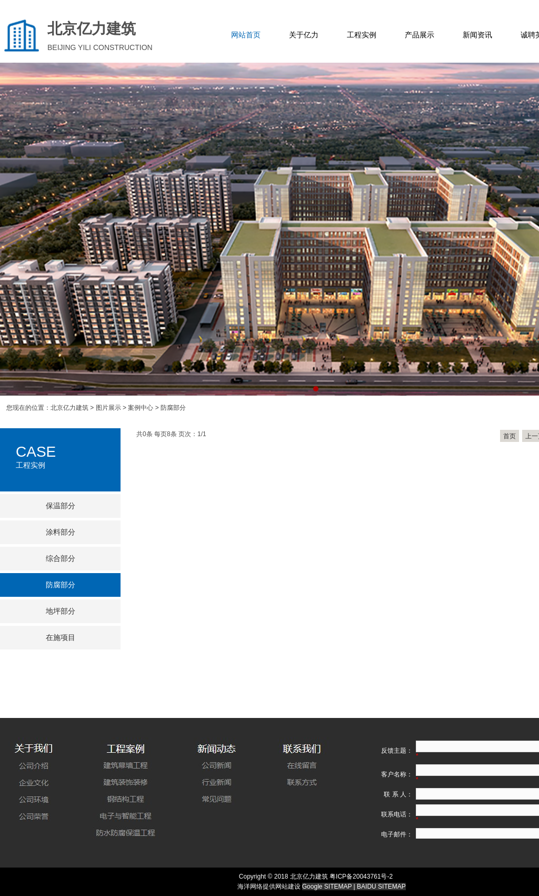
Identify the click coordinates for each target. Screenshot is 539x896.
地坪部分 (60, 611)
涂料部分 (60, 532)
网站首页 (246, 35)
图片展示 (108, 407)
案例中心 (140, 407)
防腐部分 (60, 585)
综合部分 (60, 559)
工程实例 (361, 35)
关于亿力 (303, 35)
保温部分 (60, 506)
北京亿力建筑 (69, 407)
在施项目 (60, 638)
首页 (509, 436)
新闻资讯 (477, 35)
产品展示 (419, 35)
